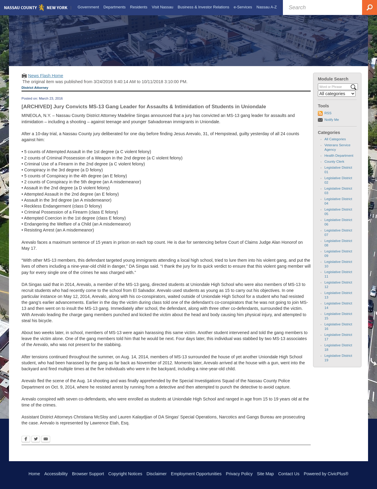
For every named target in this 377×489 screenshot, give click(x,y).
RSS (328, 118)
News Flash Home (45, 80)
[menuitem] (87, 7)
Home (34, 473)
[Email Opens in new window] (45, 445)
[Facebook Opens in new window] (26, 445)
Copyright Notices (125, 473)
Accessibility (56, 473)
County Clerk (334, 167)
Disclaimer (157, 473)
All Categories (335, 144)
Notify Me (331, 125)
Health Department (338, 161)
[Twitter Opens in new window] (35, 445)
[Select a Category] (336, 99)
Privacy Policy (239, 473)
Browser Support (88, 473)
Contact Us (288, 473)
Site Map (265, 473)
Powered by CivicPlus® (326, 473)
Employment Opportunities (196, 473)
